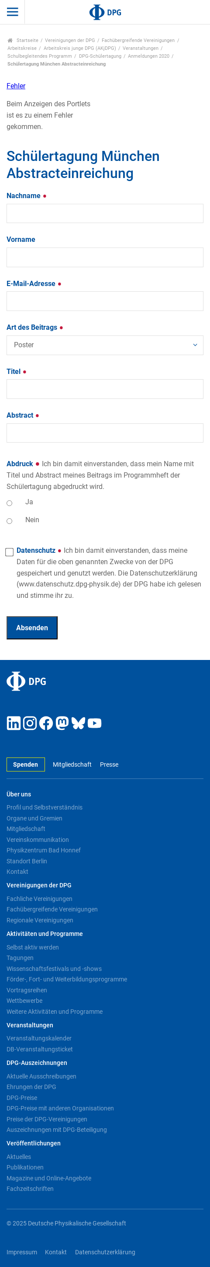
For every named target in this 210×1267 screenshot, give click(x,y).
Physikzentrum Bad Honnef (44, 850)
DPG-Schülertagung (100, 56)
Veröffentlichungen (34, 1143)
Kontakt (17, 871)
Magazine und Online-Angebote (49, 1178)
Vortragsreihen (27, 990)
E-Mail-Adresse (34, 283)
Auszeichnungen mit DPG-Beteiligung (57, 1129)
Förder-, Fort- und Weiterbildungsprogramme (67, 979)
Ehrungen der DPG (31, 1086)
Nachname (27, 196)
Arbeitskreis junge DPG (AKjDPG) (80, 48)
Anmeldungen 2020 (148, 56)
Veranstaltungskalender (39, 1038)
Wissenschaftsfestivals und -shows (54, 968)
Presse (109, 764)
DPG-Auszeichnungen (37, 1063)
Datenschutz (109, 572)
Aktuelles (19, 1156)
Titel (17, 371)
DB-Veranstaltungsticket (40, 1049)
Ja (29, 502)
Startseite (22, 40)
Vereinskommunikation (38, 839)
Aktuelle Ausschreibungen (41, 1076)
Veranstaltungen (140, 48)
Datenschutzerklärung (105, 1252)
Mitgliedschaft (72, 764)
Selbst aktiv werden (33, 947)
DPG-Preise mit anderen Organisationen (60, 1108)
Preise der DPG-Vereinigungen (47, 1119)
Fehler (16, 86)
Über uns (19, 794)
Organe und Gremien (34, 818)
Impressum (22, 1252)
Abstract (23, 415)
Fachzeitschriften (30, 1188)
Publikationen (25, 1167)
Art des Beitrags (35, 327)
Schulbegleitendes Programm (39, 56)
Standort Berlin (27, 861)
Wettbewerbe (24, 1000)
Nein (32, 520)
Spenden (25, 764)
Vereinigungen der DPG (70, 40)
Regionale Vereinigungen (40, 920)
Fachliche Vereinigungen (39, 898)
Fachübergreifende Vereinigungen (138, 40)
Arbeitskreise (22, 48)
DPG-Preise (22, 1097)
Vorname (21, 239)
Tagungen (20, 957)
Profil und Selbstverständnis (45, 807)
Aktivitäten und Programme (45, 934)
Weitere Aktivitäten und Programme (55, 1011)
